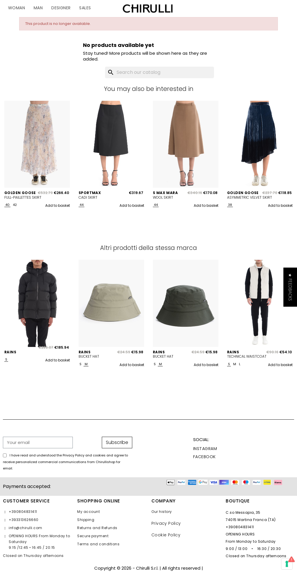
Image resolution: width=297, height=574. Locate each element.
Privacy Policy (166, 523)
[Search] (159, 72)
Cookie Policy (165, 535)
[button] (290, 286)
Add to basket (57, 205)
